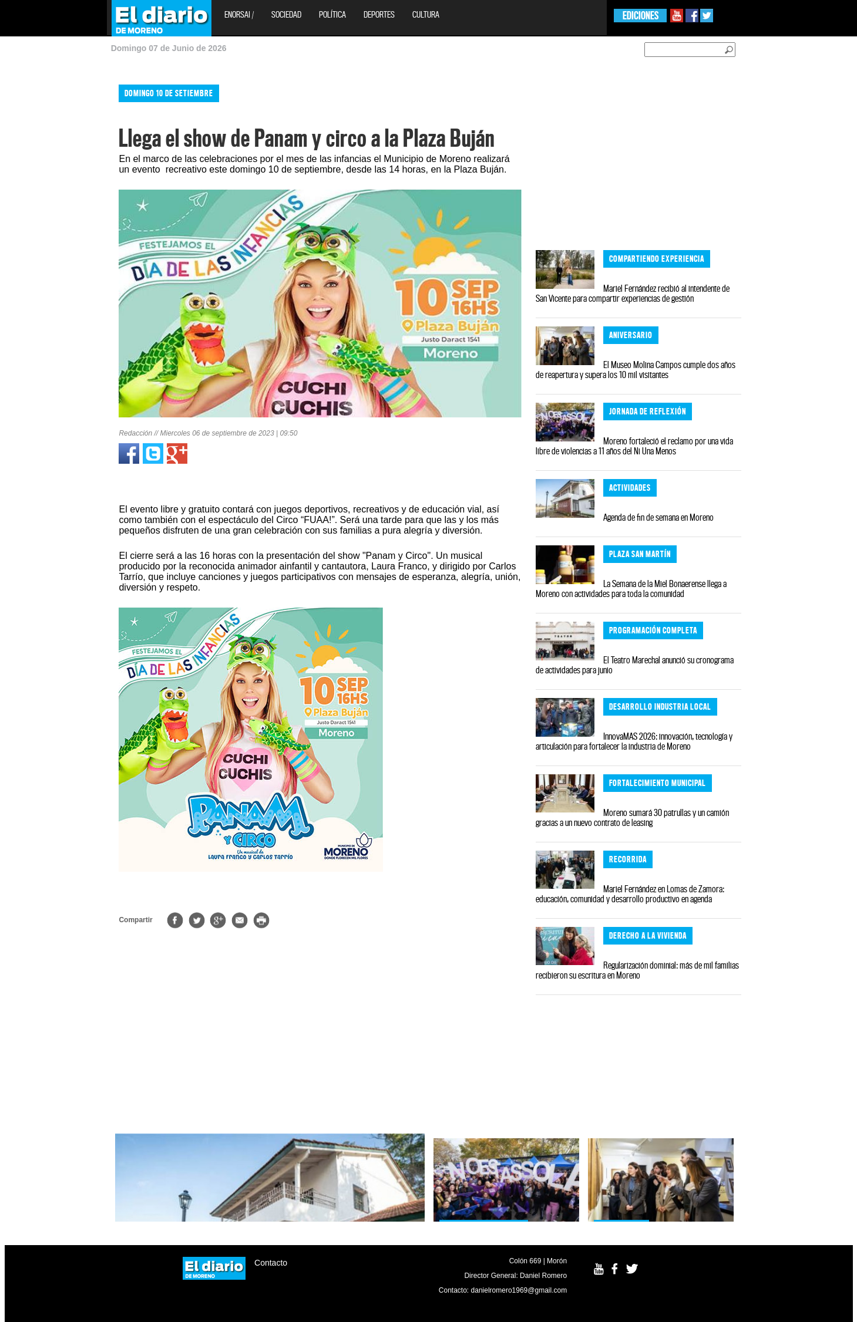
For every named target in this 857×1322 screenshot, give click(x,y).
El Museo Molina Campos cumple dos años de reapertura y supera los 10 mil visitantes (635, 369)
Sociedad (286, 14)
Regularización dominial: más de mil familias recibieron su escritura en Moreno (637, 970)
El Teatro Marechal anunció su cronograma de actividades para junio (635, 665)
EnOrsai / (239, 14)
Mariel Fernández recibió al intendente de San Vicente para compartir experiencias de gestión (633, 293)
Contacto (270, 1262)
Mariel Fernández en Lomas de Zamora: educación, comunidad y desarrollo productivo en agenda (630, 893)
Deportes (379, 14)
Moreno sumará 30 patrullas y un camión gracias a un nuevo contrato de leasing (632, 817)
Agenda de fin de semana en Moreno (658, 517)
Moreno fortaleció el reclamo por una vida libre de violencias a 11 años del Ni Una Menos (634, 446)
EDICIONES (640, 15)
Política (332, 14)
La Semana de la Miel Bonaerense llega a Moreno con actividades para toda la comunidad (631, 588)
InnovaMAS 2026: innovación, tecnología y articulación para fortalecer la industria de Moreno (634, 741)
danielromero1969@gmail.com (519, 1290)
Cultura (425, 14)
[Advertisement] (51, 252)
